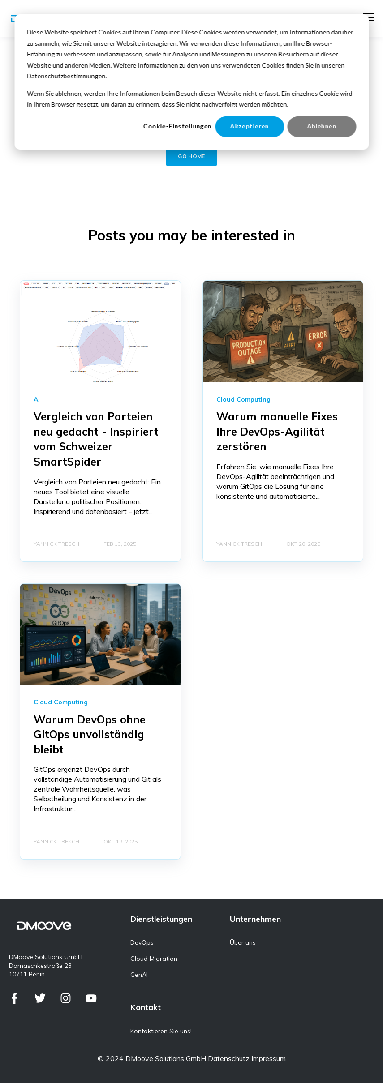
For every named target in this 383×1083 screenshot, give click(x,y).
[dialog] (191, 82)
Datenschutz (229, 1058)
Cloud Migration (153, 959)
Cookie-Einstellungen (177, 126)
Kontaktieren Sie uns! (161, 1031)
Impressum (268, 1058)
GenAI (139, 975)
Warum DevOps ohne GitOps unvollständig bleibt (90, 734)
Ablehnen (321, 126)
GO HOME (191, 156)
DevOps (142, 942)
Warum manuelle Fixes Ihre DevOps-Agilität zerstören (277, 431)
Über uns (243, 942)
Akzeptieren (249, 126)
